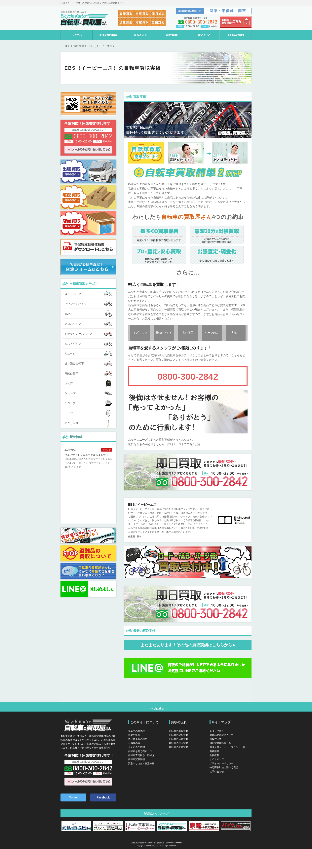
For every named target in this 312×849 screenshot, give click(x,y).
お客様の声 (134, 743)
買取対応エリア (218, 739)
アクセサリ (88, 423)
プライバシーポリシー (221, 763)
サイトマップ (217, 759)
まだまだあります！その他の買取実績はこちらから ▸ (187, 645)
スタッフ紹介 (217, 731)
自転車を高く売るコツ (140, 751)
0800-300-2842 (187, 377)
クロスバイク (88, 324)
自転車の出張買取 (178, 731)
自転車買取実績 (136, 759)
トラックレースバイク (88, 334)
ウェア (88, 383)
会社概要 (214, 755)
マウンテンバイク (88, 304)
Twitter (73, 797)
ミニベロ (88, 353)
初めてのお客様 (136, 731)
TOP (67, 46)
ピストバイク (88, 344)
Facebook (103, 797)
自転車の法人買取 (178, 743)
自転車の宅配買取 (178, 735)
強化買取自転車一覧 (220, 743)
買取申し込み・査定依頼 (141, 763)
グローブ (88, 403)
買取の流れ (134, 735)
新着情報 (75, 437)
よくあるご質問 (136, 747)
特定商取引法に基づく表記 (224, 767)
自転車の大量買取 (178, 747)
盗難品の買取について (221, 735)
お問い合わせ (217, 771)
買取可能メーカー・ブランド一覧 (227, 747)
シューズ (88, 393)
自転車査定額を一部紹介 (141, 755)
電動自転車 (88, 373)
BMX (88, 314)
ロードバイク (88, 294)
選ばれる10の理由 (137, 739)
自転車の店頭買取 (178, 739)
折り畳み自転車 (88, 363)
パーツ (88, 413)
